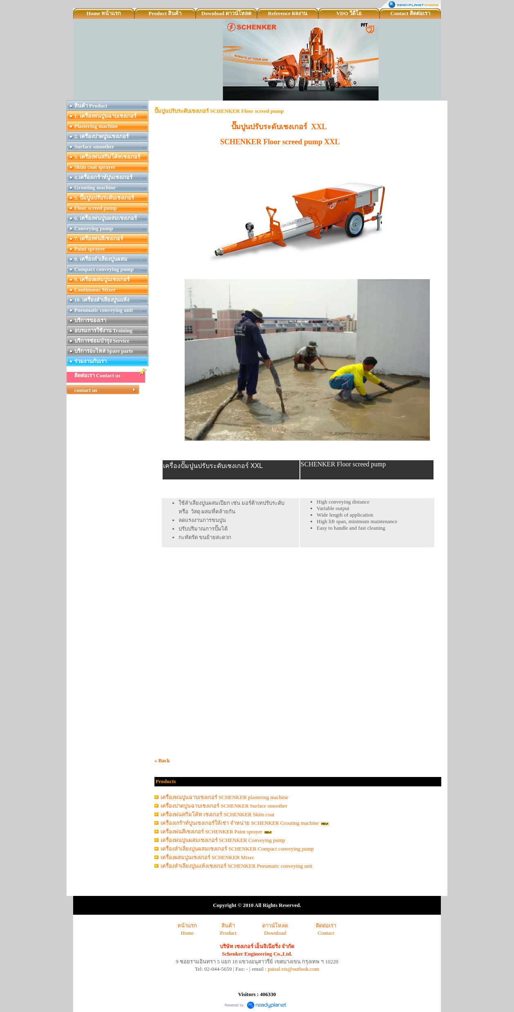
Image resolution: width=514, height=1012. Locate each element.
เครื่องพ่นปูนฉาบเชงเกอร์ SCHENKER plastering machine (224, 797)
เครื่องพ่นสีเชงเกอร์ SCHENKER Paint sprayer (211, 831)
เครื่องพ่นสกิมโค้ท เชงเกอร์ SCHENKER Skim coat (218, 814)
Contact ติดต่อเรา (410, 13)
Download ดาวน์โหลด (226, 13)
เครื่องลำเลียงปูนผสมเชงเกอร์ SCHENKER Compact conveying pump (237, 849)
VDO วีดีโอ (349, 13)
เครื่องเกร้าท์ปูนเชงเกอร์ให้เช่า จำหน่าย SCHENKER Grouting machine (240, 823)
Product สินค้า (165, 13)
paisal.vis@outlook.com (293, 969)
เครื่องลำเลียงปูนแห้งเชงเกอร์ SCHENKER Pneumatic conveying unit (237, 866)
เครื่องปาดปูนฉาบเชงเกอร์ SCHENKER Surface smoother (224, 806)
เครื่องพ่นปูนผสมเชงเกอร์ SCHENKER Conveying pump (223, 840)
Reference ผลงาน (288, 13)
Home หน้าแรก (104, 13)
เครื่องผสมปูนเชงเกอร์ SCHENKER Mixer (207, 857)
